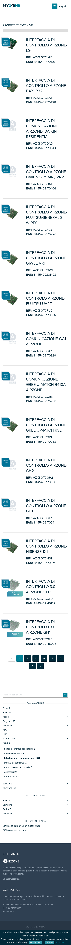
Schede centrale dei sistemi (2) (20, 748)
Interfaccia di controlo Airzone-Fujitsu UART (45, 298)
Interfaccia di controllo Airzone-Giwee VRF (46, 258)
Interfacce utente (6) (14, 753)
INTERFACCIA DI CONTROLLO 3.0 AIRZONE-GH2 (40, 586)
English (62, 6)
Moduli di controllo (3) (15, 762)
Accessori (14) (11, 772)
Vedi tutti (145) (11, 776)
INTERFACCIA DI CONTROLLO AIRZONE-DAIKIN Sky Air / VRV (46, 172)
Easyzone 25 (9, 721)
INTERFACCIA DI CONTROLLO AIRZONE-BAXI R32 (46, 85)
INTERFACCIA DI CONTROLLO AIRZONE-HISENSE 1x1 (46, 546)
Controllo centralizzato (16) (18, 767)
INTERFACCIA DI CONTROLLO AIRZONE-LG (46, 45)
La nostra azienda (11, 878)
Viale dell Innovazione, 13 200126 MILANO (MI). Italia (28, 904)
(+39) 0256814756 (12, 908)
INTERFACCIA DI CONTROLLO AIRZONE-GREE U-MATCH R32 (46, 425)
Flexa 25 (7, 712)
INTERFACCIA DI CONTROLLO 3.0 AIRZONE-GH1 (40, 627)
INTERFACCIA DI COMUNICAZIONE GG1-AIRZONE (46, 339)
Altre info (60, 942)
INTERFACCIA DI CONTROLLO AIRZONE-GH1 (46, 506)
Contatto (8, 911)
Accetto (50, 942)
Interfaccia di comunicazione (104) (22, 758)
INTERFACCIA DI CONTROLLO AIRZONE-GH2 (46, 465)
